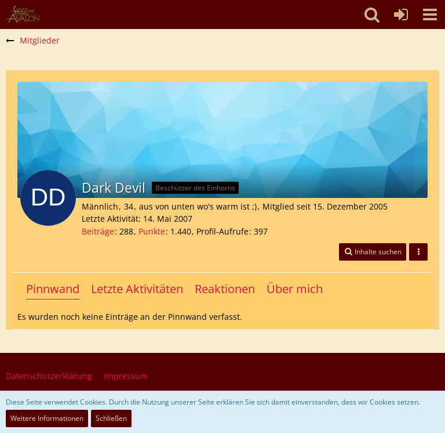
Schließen (111, 418)
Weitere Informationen (46, 418)
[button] (430, 14)
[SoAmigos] (22, 14)
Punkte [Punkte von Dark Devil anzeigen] (151, 231)
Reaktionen (225, 289)
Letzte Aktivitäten (137, 289)
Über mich (295, 289)
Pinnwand (52, 289)
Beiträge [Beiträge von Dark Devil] (98, 231)
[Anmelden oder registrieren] (401, 14)
